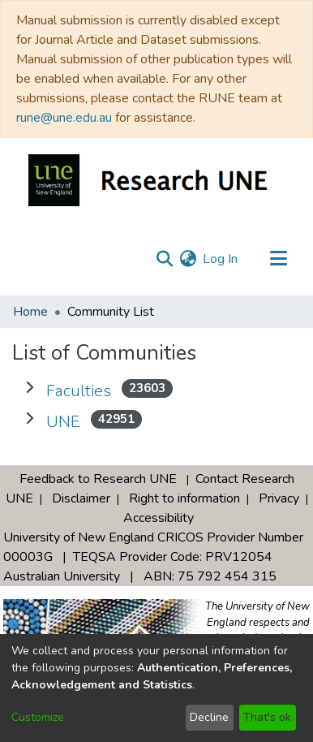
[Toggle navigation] (278, 259)
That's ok (267, 717)
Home (30, 312)
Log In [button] (221, 259)
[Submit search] (164, 259)
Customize (37, 717)
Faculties (78, 391)
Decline (209, 717)
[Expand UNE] (29, 418)
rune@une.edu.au (64, 118)
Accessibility (158, 518)
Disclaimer (81, 498)
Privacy (279, 498)
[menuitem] (188, 259)
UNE (63, 422)
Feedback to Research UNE (98, 479)
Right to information (184, 498)
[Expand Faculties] (29, 388)
